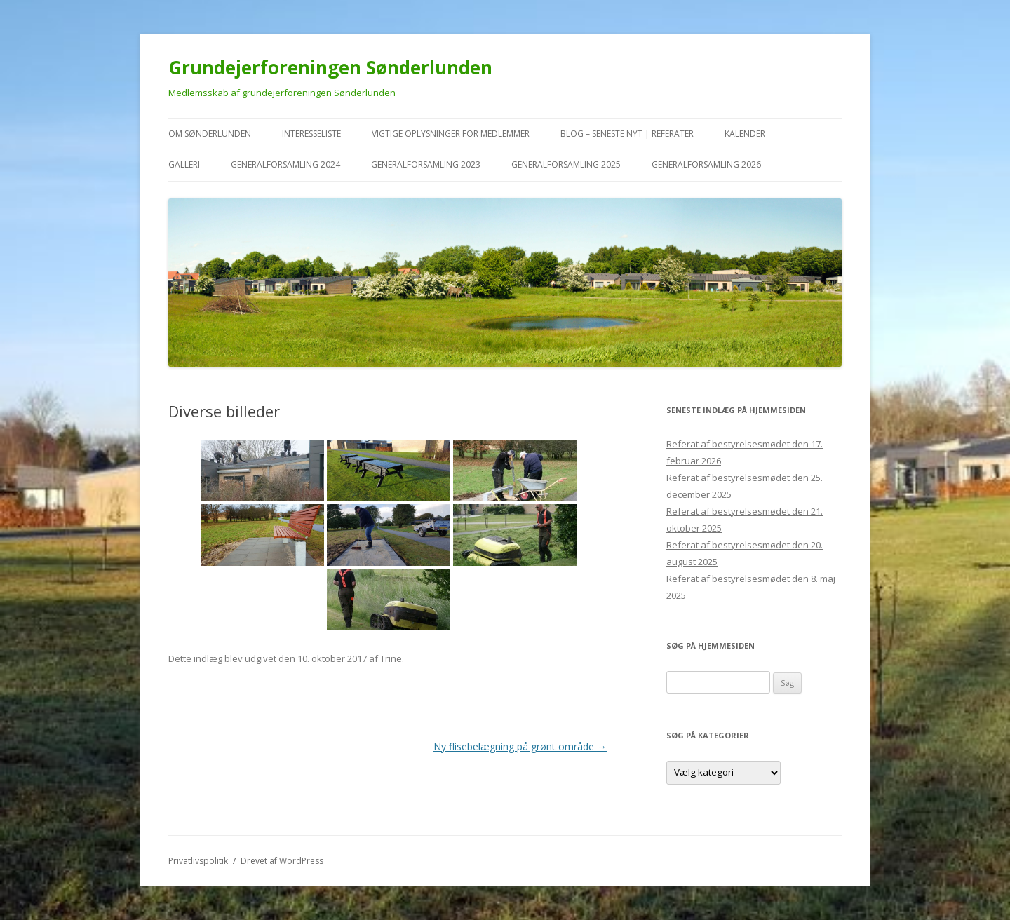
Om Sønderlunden (209, 134)
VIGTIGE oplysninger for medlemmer (451, 134)
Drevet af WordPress (282, 861)
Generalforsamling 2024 (285, 164)
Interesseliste (311, 134)
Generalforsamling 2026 (706, 164)
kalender (745, 134)
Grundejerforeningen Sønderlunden (330, 67)
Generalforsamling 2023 (425, 164)
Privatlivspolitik (198, 861)
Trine (391, 658)
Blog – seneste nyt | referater (627, 134)
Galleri (184, 164)
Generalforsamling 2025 (566, 164)
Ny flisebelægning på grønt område (520, 746)
